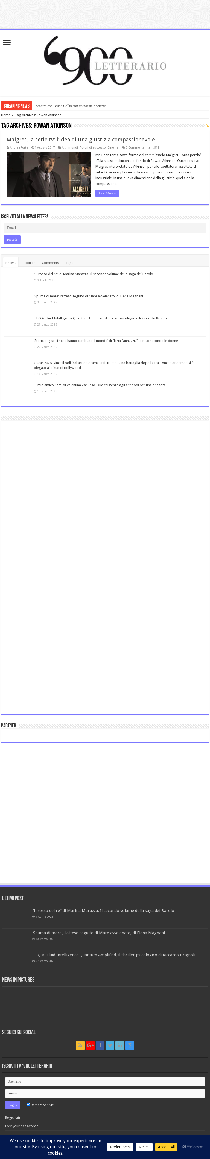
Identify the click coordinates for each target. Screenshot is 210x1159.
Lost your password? (21, 1126)
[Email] (105, 228)
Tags (69, 263)
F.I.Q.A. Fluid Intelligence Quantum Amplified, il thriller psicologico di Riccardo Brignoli (101, 318)
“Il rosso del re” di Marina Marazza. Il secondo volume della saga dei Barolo (93, 274)
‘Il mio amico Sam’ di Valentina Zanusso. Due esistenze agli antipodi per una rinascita (100, 385)
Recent (10, 263)
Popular (29, 263)
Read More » (107, 193)
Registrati (12, 1118)
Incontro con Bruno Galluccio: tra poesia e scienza (70, 106)
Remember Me (40, 1105)
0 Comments (135, 147)
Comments (50, 263)
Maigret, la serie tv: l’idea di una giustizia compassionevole (81, 139)
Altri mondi (70, 147)
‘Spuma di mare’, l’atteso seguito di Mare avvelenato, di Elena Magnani (88, 296)
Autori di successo (93, 147)
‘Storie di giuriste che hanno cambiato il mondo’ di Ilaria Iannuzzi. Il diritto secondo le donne (106, 341)
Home (5, 115)
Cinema (112, 147)
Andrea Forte (19, 147)
